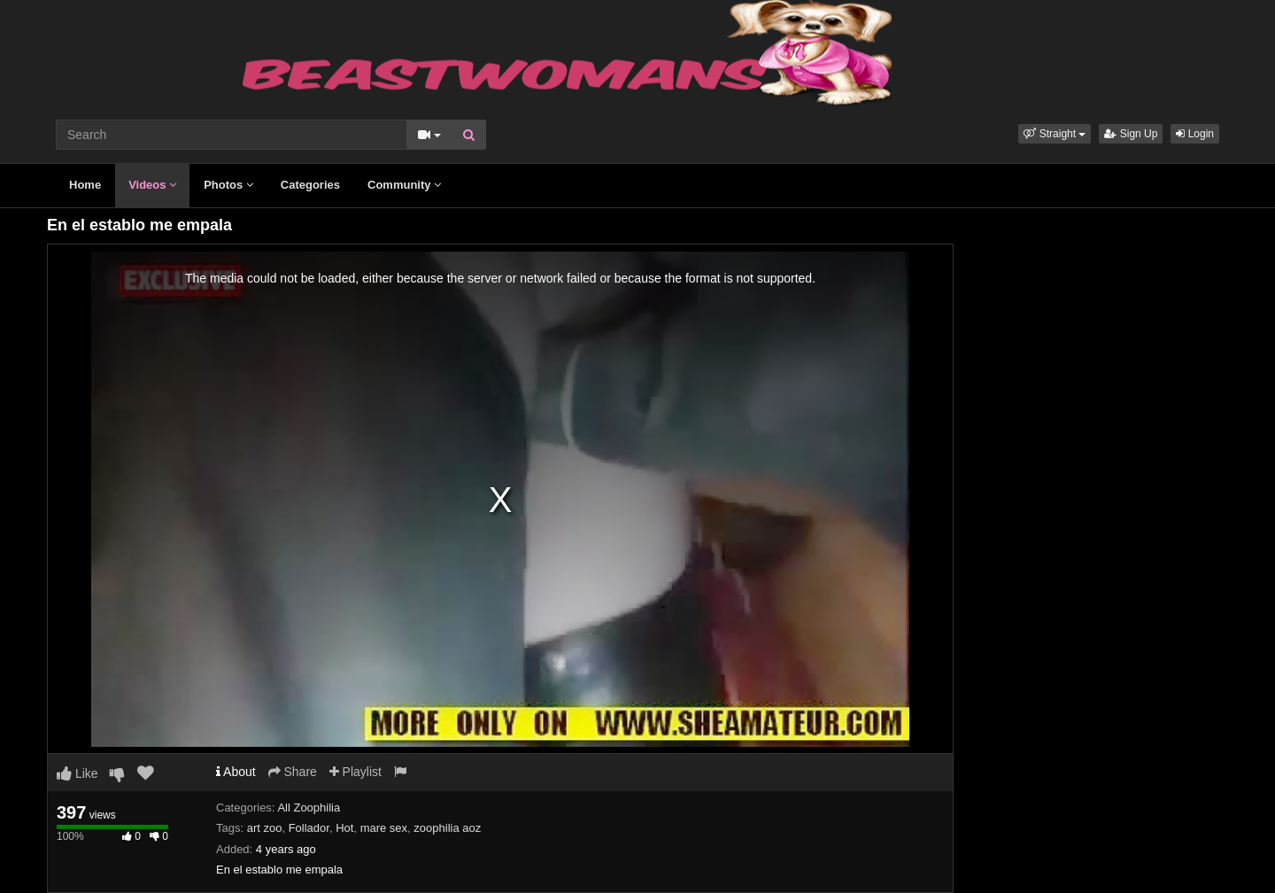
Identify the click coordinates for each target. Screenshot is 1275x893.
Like (77, 773)
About (236, 772)
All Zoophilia (308, 807)
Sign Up (1130, 134)
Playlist (355, 772)
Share (292, 772)
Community (404, 184)
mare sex (383, 828)
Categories (310, 184)
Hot (344, 828)
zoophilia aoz (447, 828)
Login (1195, 134)
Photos (228, 184)
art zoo (264, 828)
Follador (309, 828)
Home (85, 184)
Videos (152, 184)
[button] (1054, 134)
